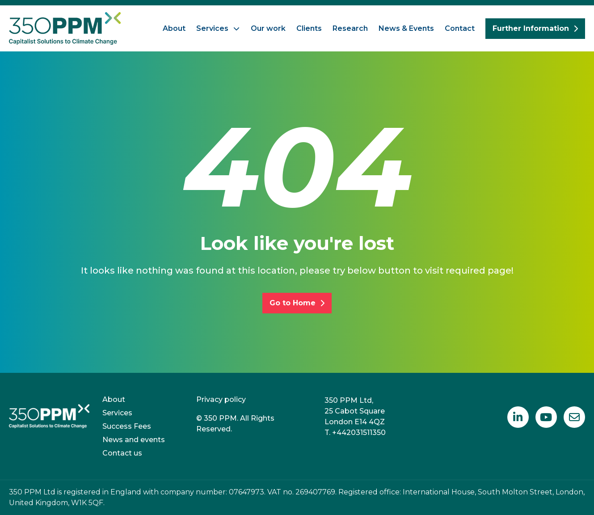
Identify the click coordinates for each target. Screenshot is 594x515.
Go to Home (297, 303)
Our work (268, 28)
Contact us (122, 453)
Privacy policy (221, 399)
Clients (309, 28)
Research (350, 28)
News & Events (406, 28)
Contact (460, 28)
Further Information (535, 28)
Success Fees (126, 426)
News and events (133, 439)
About (174, 28)
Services (212, 28)
